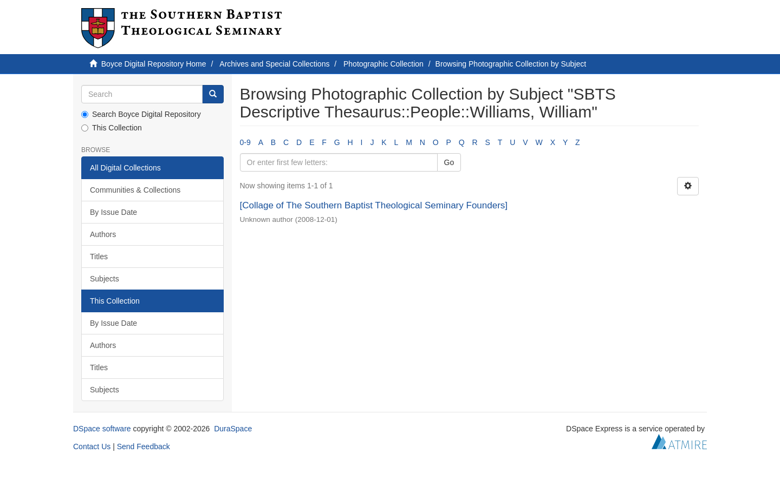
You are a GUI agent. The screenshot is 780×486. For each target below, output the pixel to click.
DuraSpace (233, 428)
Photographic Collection (383, 64)
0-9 (245, 142)
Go (449, 162)
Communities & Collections (135, 190)
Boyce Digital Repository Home (153, 64)
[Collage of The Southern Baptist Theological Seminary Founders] (374, 205)
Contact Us (91, 446)
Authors (103, 234)
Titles (99, 256)
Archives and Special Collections (274, 64)
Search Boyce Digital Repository (141, 114)
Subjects (104, 278)
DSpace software (102, 428)
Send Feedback (143, 446)
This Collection (111, 127)
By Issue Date (113, 212)
